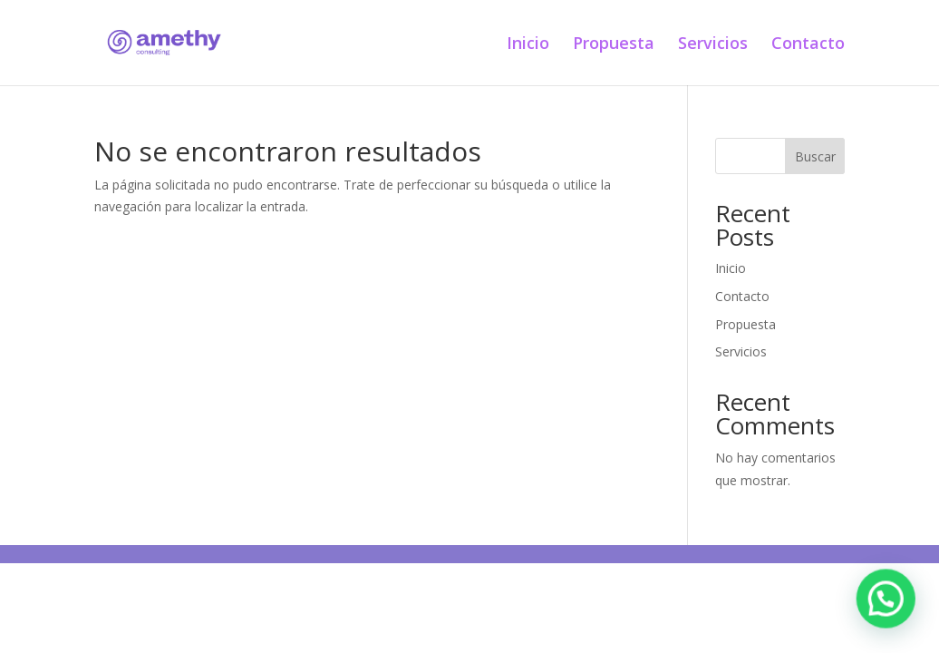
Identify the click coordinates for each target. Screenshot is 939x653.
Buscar (815, 156)
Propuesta (613, 45)
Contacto (808, 45)
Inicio (528, 45)
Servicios (713, 45)
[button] (890, 611)
